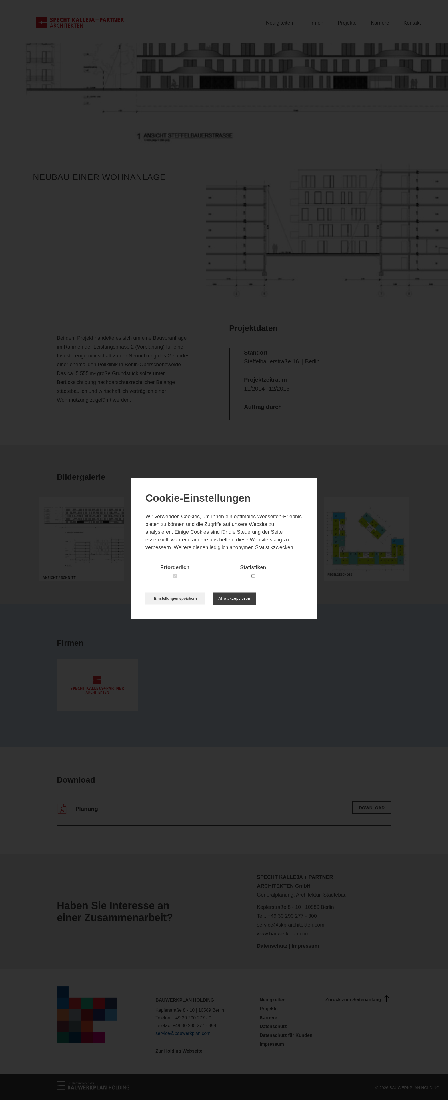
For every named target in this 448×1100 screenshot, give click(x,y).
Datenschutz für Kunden (286, 1035)
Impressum (305, 946)
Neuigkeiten (279, 23)
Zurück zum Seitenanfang (358, 998)
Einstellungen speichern (175, 598)
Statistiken (253, 567)
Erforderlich (174, 567)
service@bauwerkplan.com (182, 1033)
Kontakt (412, 23)
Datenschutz (272, 946)
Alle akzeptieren (234, 598)
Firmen (315, 23)
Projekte (347, 23)
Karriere (380, 23)
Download (372, 807)
